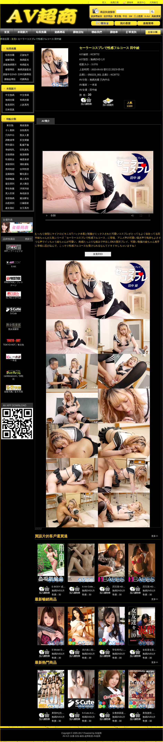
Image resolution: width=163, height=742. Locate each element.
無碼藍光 (24, 59)
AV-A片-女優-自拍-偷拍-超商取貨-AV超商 (81, 736)
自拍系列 (24, 130)
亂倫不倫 (24, 145)
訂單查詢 (131, 32)
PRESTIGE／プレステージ (13, 282)
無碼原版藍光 (24, 69)
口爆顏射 (24, 203)
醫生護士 (24, 174)
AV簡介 (45, 121)
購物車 (130, 2)
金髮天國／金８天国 (13, 390)
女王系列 (24, 208)
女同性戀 (24, 169)
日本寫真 (9, 109)
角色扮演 (24, 193)
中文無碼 (9, 95)
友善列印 (98, 254)
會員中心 (141, 2)
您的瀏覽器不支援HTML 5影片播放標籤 (98, 182)
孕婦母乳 (9, 149)
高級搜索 (156, 16)
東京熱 (117, 16)
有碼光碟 (24, 100)
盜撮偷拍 (9, 174)
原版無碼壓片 (10, 64)
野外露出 (9, 145)
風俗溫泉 (24, 125)
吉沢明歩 (108, 16)
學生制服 (9, 188)
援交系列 (9, 183)
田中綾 (93, 89)
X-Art (147, 16)
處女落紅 (9, 208)
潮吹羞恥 (24, 164)
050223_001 (94, 74)
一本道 (13, 359)
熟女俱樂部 (13, 328)
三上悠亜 (138, 16)
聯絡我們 (97, 32)
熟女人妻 (24, 135)
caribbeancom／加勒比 (13, 376)
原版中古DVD (10, 74)
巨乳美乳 (24, 149)
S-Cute (13, 312)
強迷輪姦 (9, 179)
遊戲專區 (60, 32)
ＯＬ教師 (9, 130)
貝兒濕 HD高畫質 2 (152, 586)
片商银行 (155, 2)
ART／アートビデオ (13, 250)
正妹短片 (24, 55)
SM (130, 16)
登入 (104, 2)
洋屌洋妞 (24, 188)
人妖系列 (24, 104)
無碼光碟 (9, 100)
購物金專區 (10, 79)
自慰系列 (9, 203)
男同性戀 (9, 169)
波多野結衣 (96, 16)
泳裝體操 (9, 154)
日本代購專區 (24, 74)
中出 (125, 16)
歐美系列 (9, 104)
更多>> (28, 239)
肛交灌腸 (24, 140)
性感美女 (9, 159)
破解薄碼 (9, 59)
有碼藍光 (24, 64)
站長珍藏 (9, 55)
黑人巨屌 (9, 193)
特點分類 (11, 119)
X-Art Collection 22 (91, 586)
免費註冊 (114, 2)
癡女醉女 (24, 198)
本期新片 (22, 32)
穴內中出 (9, 135)
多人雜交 (24, 183)
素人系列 (24, 179)
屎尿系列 (9, 164)
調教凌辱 (9, 140)
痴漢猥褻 (24, 154)
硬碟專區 (9, 69)
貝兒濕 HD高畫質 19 (122, 586)
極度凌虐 (24, 159)
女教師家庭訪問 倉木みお (125, 713)
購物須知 (78, 32)
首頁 (6, 32)
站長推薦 (41, 32)
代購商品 (24, 79)
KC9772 (94, 54)
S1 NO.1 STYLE (13, 297)
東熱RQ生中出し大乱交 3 (64, 713)
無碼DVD (95, 59)
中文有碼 (24, 95)
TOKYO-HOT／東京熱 (13, 344)
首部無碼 (9, 198)
